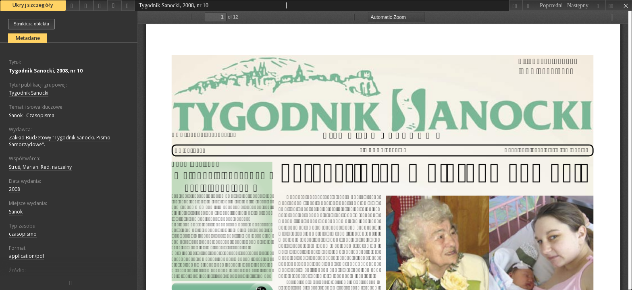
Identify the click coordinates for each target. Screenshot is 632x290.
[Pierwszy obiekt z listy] (515, 5)
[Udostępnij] (72, 5)
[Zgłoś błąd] (128, 5)
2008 (14, 189)
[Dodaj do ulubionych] (86, 5)
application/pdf (26, 256)
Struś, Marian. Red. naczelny (40, 167)
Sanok (16, 115)
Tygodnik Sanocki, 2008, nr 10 (46, 70)
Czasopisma (40, 115)
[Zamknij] (625, 5)
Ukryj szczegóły (32, 5)
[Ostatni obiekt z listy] (612, 5)
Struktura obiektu (31, 24)
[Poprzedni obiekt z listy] (543, 5)
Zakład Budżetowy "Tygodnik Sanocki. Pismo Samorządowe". (59, 141)
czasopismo (23, 233)
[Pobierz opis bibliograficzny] (114, 5)
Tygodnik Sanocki (28, 92)
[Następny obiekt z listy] (585, 5)
